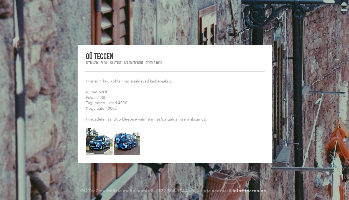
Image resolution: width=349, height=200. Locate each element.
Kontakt (115, 63)
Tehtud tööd (154, 63)
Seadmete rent (133, 63)
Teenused (92, 63)
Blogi (104, 63)
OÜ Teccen (99, 56)
